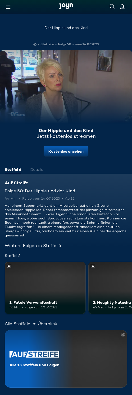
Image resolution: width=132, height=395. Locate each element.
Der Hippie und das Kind (66, 27)
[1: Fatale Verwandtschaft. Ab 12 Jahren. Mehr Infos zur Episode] (45, 288)
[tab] (13, 170)
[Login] (122, 6)
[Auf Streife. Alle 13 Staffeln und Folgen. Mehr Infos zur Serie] (66, 359)
